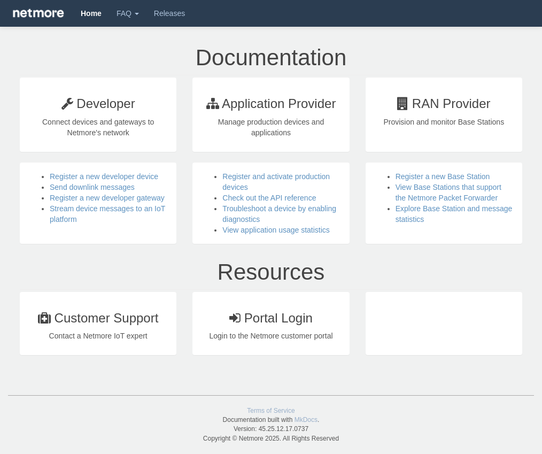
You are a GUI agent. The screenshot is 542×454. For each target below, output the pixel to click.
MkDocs (306, 420)
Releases (169, 13)
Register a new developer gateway (107, 198)
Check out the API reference (269, 198)
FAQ (128, 13)
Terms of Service (271, 410)
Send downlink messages (92, 187)
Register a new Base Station (443, 176)
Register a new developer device (104, 176)
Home (91, 13)
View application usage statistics (276, 230)
